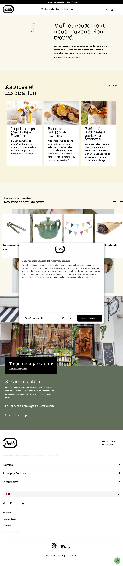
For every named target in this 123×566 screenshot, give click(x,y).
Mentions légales (9, 519)
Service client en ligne (17, 415)
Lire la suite (112, 86)
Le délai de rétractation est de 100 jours (63, 2)
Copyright (7, 525)
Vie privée (7, 513)
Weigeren (67, 318)
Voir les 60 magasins (18, 368)
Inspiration (10, 481)
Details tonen (34, 318)
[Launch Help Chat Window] (117, 561)
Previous (114, 201)
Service (8, 465)
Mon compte (107, 9)
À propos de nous (15, 473)
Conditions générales (11, 532)
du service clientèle (72, 57)
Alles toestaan (90, 318)
